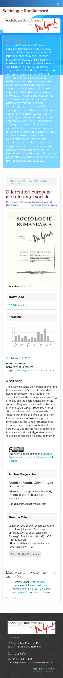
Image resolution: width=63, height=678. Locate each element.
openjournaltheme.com (46, 671)
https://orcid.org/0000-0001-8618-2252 (30, 370)
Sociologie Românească (25, 11)
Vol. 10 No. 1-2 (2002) (38, 181)
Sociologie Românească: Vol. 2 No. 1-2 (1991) (33, 590)
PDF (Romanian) (18, 305)
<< (7, 597)
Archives (21, 181)
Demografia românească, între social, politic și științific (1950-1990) (32, 585)
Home (11, 181)
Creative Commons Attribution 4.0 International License (31, 457)
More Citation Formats (25, 554)
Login (57, 3)
